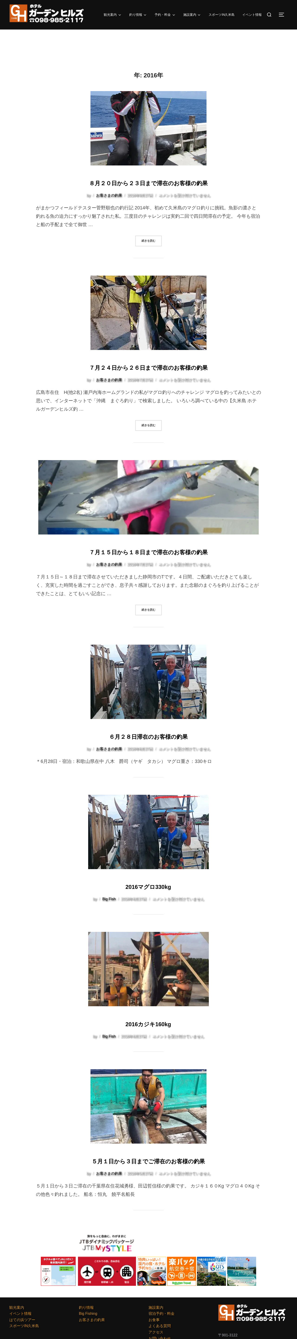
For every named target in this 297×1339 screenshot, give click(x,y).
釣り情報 (133, 15)
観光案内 (106, 15)
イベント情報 (251, 14)
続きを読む (152, 240)
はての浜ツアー (22, 1319)
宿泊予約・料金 (161, 1312)
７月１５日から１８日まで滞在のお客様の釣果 (148, 550)
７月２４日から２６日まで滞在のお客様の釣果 (148, 366)
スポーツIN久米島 (220, 14)
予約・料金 (161, 15)
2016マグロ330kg (148, 885)
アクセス (155, 1331)
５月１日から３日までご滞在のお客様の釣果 (148, 1159)
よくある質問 (159, 1325)
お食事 (154, 1319)
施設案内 (189, 15)
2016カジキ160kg (148, 1021)
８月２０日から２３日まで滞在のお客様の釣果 (148, 182)
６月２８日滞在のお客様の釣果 (148, 734)
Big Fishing (88, 1312)
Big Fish (109, 898)
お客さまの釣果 (109, 195)
